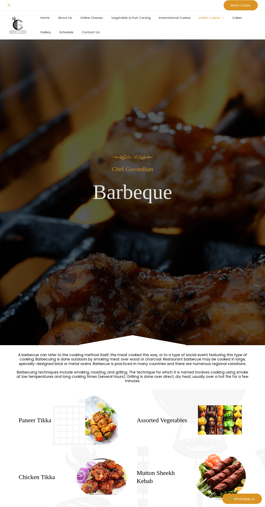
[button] (9, 5)
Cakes (224, 18)
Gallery (240, 18)
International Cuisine (165, 18)
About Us (62, 18)
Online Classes (86, 18)
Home (44, 18)
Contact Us (69, 32)
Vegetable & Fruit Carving (123, 18)
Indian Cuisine (198, 18)
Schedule (46, 32)
